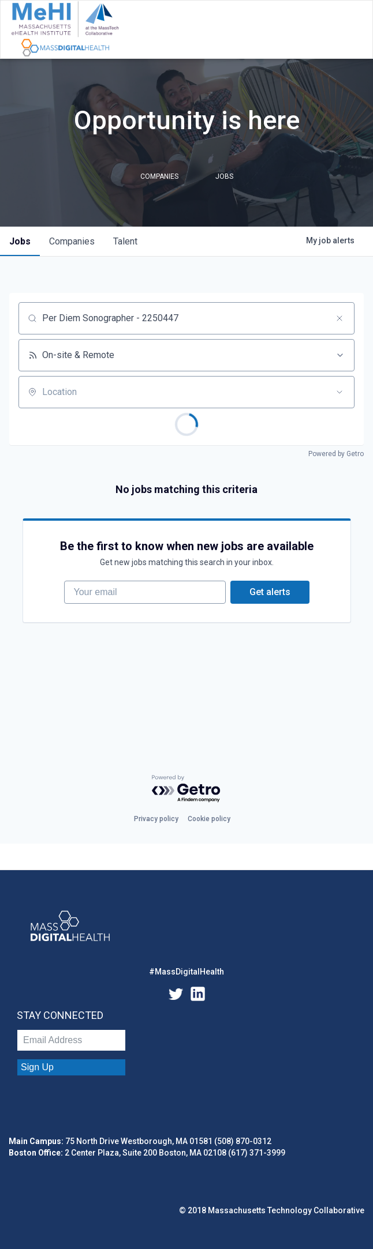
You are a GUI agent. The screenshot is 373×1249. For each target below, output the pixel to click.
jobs (20, 241)
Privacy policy (156, 819)
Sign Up (37, 1067)
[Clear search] (339, 318)
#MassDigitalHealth (186, 971)
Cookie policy (209, 819)
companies (72, 241)
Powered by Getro (336, 454)
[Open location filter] (339, 392)
